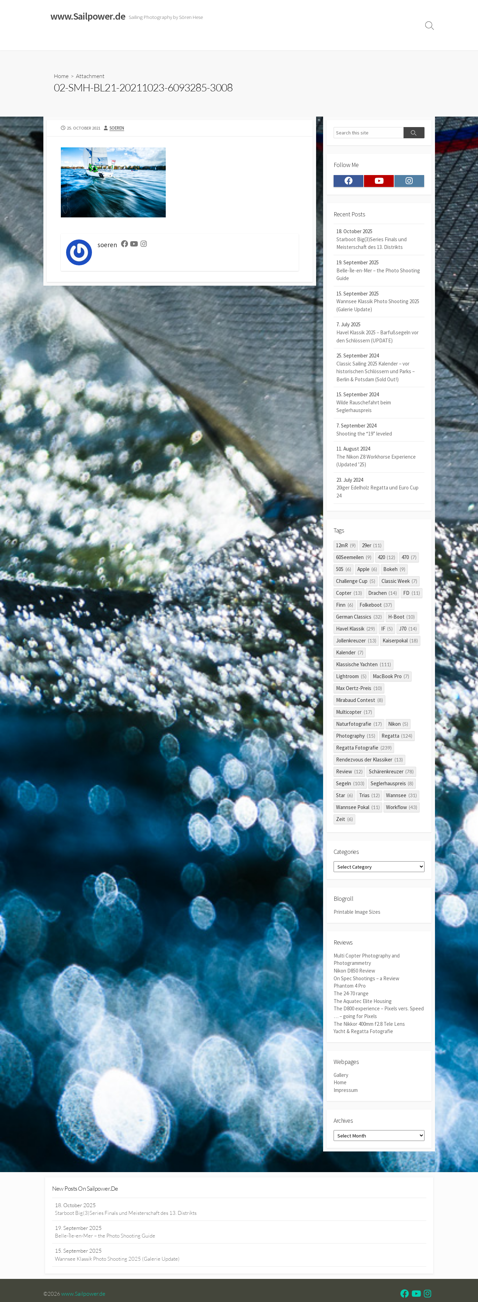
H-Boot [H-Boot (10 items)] (401, 617)
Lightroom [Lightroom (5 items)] (351, 677)
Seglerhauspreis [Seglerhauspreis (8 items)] (392, 784)
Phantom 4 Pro (350, 986)
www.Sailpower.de (84, 1294)
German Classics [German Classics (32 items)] (359, 617)
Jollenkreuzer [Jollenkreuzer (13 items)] (356, 641)
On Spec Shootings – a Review (366, 979)
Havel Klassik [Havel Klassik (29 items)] (355, 629)
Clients (364, 41)
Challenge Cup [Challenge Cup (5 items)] (355, 582)
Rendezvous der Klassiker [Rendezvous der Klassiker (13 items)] (369, 760)
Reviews (201, 41)
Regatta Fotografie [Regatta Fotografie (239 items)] (364, 748)
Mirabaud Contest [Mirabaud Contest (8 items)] (359, 701)
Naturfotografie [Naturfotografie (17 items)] (359, 725)
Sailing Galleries (88, 41)
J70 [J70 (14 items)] (408, 629)
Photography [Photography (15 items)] (355, 736)
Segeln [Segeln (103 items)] (350, 784)
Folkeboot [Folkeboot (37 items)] (375, 606)
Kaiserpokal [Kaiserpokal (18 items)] (400, 641)
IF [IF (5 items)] (387, 629)
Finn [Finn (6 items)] (344, 606)
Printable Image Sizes (357, 913)
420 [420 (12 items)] (386, 558)
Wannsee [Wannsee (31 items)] (401, 796)
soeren (117, 128)
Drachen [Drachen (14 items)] (382, 594)
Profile (387, 41)
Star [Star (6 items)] (344, 796)
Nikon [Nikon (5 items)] (398, 725)
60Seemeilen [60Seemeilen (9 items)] (353, 558)
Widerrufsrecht (239, 41)
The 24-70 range (351, 994)
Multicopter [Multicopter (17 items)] (354, 713)
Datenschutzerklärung (323, 41)
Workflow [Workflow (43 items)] (402, 808)
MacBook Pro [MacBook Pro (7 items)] (391, 677)
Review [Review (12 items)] (349, 772)
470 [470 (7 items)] (408, 558)
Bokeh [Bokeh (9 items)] (394, 570)
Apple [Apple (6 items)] (367, 570)
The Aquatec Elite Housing (363, 1001)
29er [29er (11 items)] (372, 546)
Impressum (277, 41)
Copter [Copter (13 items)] (349, 594)
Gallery (341, 1074)
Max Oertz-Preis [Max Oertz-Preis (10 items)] (359, 689)
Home (54, 41)
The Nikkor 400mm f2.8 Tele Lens (369, 1023)
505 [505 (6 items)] (343, 570)
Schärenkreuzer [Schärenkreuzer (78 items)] (391, 772)
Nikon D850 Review (354, 971)
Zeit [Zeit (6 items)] (344, 820)
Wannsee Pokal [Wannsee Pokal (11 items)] (358, 808)
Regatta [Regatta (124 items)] (397, 736)
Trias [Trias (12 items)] (369, 796)
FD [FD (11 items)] (411, 594)
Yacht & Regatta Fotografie (363, 1031)
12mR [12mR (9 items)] (346, 546)
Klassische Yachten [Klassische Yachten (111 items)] (363, 665)
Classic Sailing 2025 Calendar (147, 41)
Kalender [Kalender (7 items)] (349, 653)
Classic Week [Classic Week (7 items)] (399, 582)
